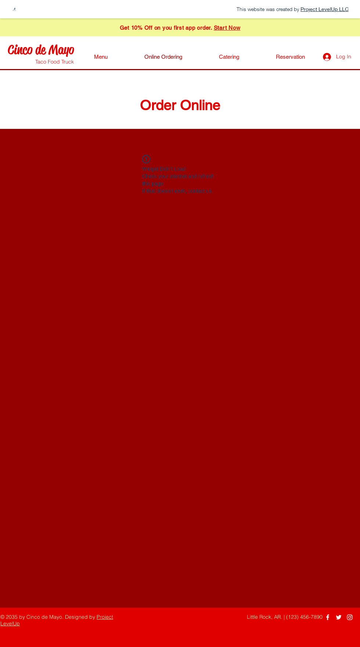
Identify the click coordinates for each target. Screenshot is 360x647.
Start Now (227, 28)
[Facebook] (327, 617)
